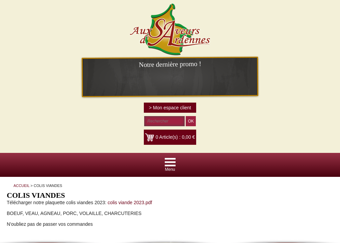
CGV (126, 142)
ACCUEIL (42, 61)
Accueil (88, 142)
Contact (108, 142)
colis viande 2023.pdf (198, 74)
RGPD (259, 142)
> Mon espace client (314, 8)
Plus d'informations (260, 178)
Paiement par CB (153, 142)
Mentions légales (230, 142)
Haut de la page (192, 142)
